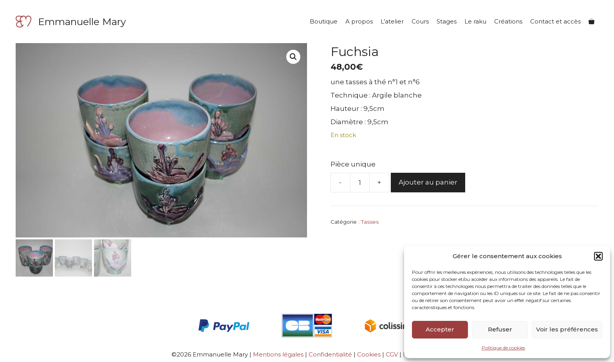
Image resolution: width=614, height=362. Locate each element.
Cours (420, 21)
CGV (392, 354)
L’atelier (392, 21)
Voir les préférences (567, 329)
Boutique (324, 21)
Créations (508, 21)
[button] (598, 256)
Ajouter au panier (428, 182)
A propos (359, 21)
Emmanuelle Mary (82, 21)
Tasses (370, 222)
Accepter (440, 329)
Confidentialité (330, 354)
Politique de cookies (503, 348)
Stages (447, 21)
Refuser (500, 329)
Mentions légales (278, 354)
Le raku (475, 21)
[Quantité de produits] (360, 182)
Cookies (369, 354)
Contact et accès (555, 21)
